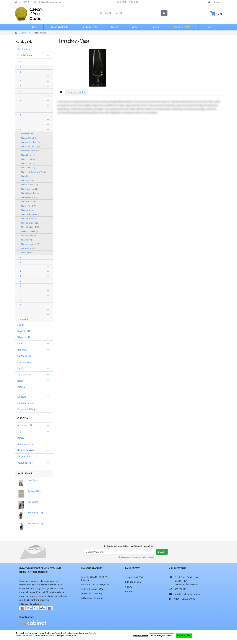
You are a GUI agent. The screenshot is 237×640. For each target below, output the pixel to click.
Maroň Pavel (26, 176)
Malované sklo (34, 355)
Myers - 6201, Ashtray (91, 593)
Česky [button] (207, 27)
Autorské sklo (34, 374)
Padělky (34, 387)
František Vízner (34, 55)
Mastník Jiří (27, 180)
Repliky (34, 380)
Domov (34, 437)
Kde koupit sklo (89, 27)
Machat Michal (29, 138)
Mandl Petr (28, 155)
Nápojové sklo (34, 337)
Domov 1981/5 (34, 491)
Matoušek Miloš (30, 197)
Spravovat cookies (140, 635)
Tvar (34, 431)
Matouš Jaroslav (30, 193)
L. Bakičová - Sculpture (92, 597)
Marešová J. (28, 167)
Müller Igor (28, 248)
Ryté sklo (34, 343)
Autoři (34, 61)
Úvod (33, 27)
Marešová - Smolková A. (33, 171)
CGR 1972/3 (33, 501)
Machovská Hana (31, 146)
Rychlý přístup (24, 49)
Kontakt (155, 27)
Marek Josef (28, 159)
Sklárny (34, 324)
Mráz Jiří (26, 239)
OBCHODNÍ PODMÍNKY (127, 1)
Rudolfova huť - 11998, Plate (95, 584)
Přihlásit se (217, 1)
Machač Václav (29, 133)
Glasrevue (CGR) (34, 425)
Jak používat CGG (59, 27)
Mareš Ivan (28, 163)
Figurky (34, 368)
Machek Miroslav (31, 142)
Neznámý (24, 319)
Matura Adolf (29, 205)
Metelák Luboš (30, 222)
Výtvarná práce (24, 456)
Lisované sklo (34, 362)
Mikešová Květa (29, 231)
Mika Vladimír (28, 235)
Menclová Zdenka (30, 214)
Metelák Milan (30, 227)
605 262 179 (24, 1)
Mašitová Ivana (29, 184)
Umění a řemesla (34, 450)
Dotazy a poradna (76, 92)
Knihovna (34, 396)
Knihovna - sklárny (34, 409)
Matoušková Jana (30, 201)
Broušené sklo (34, 331)
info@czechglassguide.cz (49, 1)
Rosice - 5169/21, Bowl (92, 588)
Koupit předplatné (182, 27)
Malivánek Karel (30, 150)
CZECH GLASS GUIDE (184, 598)
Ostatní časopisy (34, 462)
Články (114, 27)
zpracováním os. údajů (145, 557)
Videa (135, 27)
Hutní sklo (34, 349)
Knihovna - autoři (34, 403)
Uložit (162, 551)
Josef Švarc (33, 480)
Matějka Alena (29, 188)
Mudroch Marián (30, 244)
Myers (26, 252)
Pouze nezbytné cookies (161, 635)
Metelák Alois (28, 218)
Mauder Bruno (27, 210)
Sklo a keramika (34, 444)
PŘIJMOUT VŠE (183, 635)
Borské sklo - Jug (35, 512)
